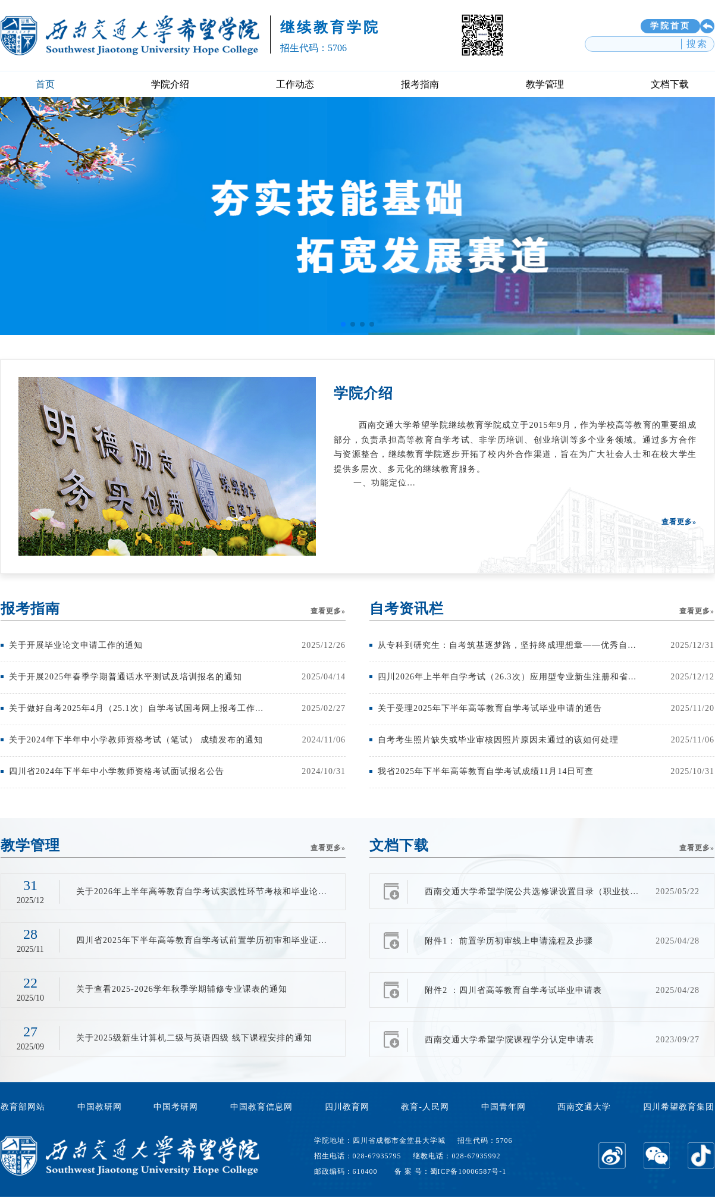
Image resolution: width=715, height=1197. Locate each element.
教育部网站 (23, 1106)
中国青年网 (503, 1106)
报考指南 (420, 84)
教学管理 (545, 84)
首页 (45, 84)
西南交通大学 (584, 1106)
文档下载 (670, 84)
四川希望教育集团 (678, 1106)
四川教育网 (347, 1106)
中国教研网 (99, 1106)
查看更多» (679, 522)
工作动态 (295, 84)
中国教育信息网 (261, 1106)
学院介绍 (170, 84)
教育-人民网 (425, 1106)
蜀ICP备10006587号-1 (468, 1171)
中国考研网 (175, 1106)
